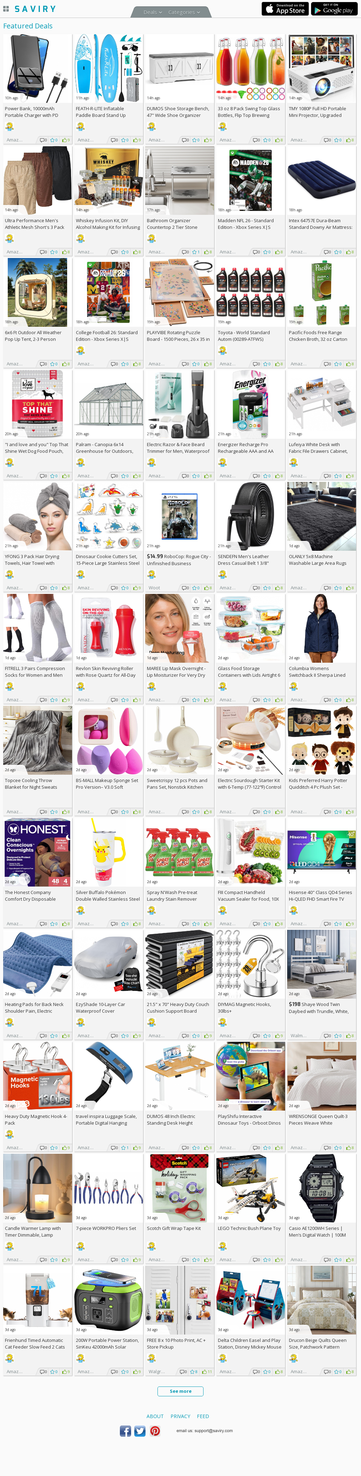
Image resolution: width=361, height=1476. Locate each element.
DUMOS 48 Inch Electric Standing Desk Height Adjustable (171, 1123)
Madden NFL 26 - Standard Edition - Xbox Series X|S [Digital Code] (246, 227)
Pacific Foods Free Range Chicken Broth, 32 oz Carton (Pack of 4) (318, 339)
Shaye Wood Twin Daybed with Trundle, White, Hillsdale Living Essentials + (321, 1011)
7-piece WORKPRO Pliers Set (106, 1228)
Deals (150, 11)
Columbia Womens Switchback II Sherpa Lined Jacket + (317, 675)
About (155, 1416)
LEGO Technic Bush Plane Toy (249, 1228)
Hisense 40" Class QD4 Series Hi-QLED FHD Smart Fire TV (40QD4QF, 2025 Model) (320, 899)
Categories (181, 11)
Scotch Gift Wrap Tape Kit (174, 1228)
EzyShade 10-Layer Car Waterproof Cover (100, 1007)
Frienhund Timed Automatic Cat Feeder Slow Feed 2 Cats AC (35, 1347)
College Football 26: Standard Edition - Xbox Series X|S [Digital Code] (107, 339)
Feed (203, 1416)
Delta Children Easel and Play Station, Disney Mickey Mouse (250, 1343)
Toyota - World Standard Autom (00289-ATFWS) (244, 335)
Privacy (180, 1416)
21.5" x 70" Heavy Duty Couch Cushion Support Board (178, 1007)
